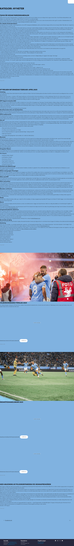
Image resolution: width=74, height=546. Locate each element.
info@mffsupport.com (13, 208)
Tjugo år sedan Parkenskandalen (14, 15)
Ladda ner (23, 340)
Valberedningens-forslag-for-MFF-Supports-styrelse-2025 (9, 340)
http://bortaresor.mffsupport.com (8, 140)
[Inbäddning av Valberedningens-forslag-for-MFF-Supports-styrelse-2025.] (37, 322)
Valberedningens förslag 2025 (13, 303)
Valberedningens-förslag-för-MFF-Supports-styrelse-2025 (9, 471)
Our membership (40, 543)
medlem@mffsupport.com (12, 543)
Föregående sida (8, 520)
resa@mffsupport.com (11, 544)
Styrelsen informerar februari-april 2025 (18, 90)
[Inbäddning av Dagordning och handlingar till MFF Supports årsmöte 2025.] (37, 419)
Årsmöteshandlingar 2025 (11, 402)
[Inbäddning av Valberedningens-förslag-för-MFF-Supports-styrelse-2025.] (37, 453)
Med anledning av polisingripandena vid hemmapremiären (25, 484)
